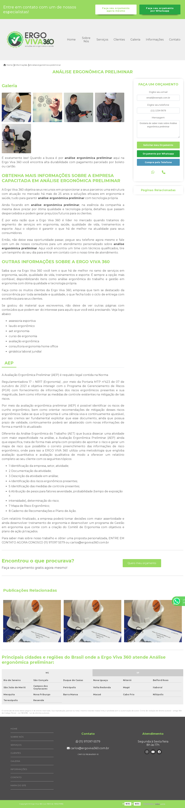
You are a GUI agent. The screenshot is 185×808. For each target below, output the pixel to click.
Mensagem (158, 117)
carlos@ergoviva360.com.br (88, 748)
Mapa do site (18, 785)
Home (71, 39)
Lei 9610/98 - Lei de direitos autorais (33, 713)
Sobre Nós (86, 39)
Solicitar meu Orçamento (158, 145)
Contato (174, 39)
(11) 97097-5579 (88, 741)
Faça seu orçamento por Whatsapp (160, 9)
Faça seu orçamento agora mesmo (116, 9)
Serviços (102, 39)
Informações (155, 39)
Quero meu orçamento (142, 563)
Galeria (135, 39)
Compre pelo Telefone (158, 162)
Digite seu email (158, 92)
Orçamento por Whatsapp (158, 153)
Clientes (119, 39)
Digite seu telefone (158, 105)
